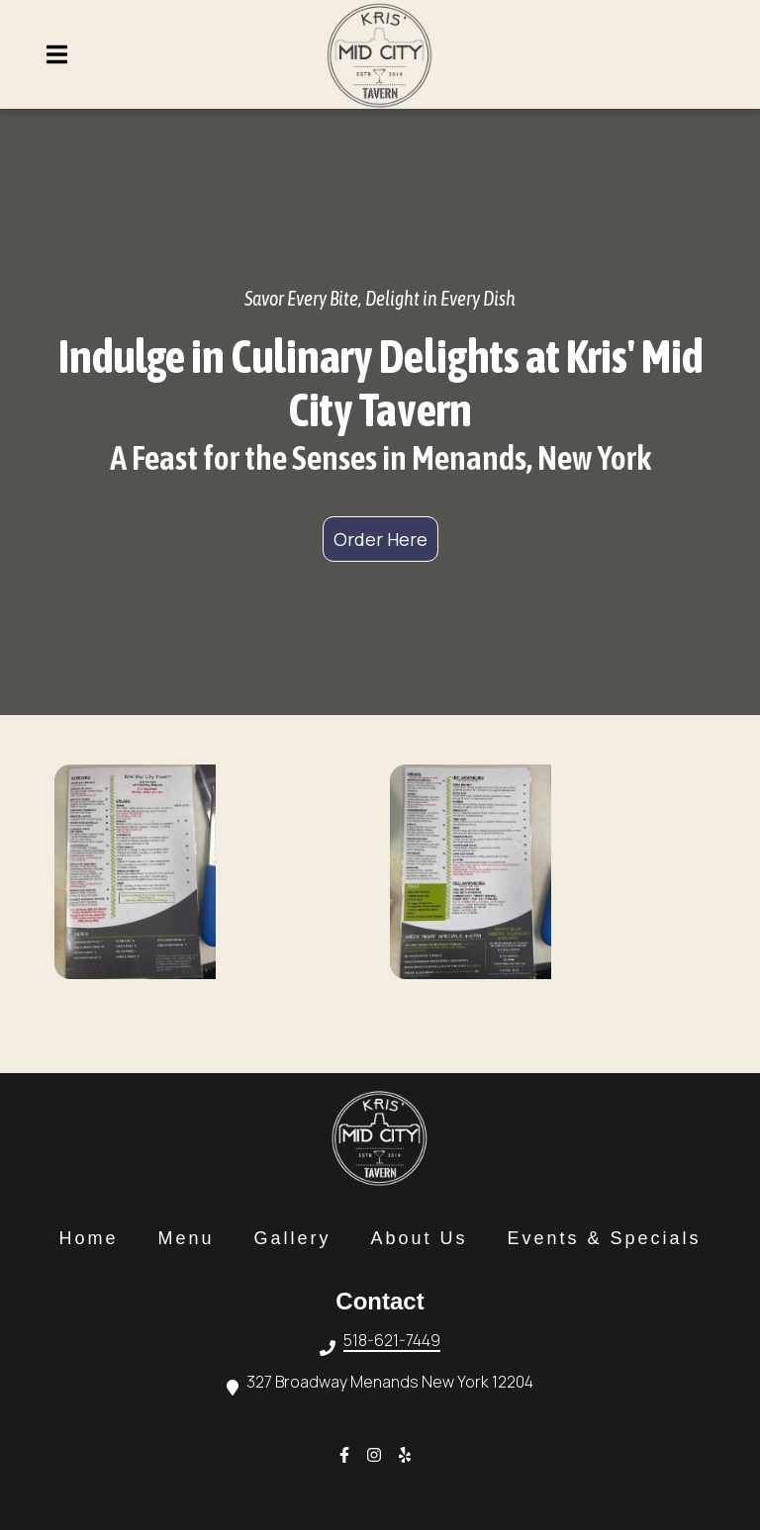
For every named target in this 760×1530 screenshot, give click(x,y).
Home (94, 1237)
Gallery (297, 1237)
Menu (191, 1237)
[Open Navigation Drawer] (56, 54)
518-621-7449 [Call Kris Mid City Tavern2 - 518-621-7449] (391, 1341)
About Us (424, 1237)
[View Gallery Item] (212, 872)
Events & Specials (610, 1237)
